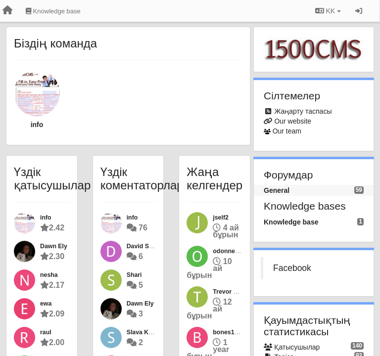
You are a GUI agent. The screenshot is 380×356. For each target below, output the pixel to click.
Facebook (292, 268)
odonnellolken (233, 251)
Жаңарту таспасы (303, 111)
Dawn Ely (53, 246)
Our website (292, 121)
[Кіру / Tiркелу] (359, 10)
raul (45, 332)
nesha (49, 274)
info (37, 125)
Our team (287, 131)
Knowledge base (291, 222)
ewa (45, 303)
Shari (134, 274)
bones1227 (228, 332)
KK (328, 11)
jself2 (221, 217)
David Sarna (144, 246)
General (276, 190)
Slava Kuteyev (147, 332)
